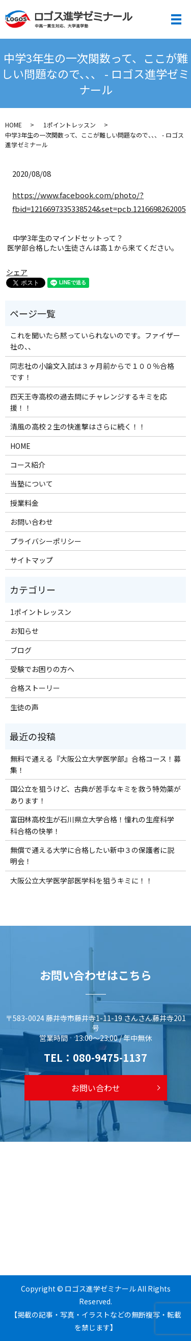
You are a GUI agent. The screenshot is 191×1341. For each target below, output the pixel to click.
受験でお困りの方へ (42, 669)
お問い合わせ (31, 522)
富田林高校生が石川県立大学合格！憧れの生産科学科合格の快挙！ (92, 825)
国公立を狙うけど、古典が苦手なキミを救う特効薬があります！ (95, 794)
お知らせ (24, 631)
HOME (13, 124)
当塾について (31, 483)
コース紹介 (27, 465)
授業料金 (24, 503)
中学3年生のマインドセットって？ (68, 238)
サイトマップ (31, 560)
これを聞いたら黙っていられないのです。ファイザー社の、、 (95, 341)
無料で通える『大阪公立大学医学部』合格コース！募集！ (95, 764)
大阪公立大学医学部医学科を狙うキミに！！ (81, 880)
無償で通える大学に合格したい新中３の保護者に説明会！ (92, 855)
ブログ (21, 650)
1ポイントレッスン (69, 124)
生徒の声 (24, 707)
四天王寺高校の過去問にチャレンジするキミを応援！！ (88, 402)
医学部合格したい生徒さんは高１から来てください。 (92, 248)
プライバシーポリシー (45, 541)
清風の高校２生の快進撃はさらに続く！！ (78, 426)
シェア (17, 272)
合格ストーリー (35, 688)
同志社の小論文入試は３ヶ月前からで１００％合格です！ (92, 371)
